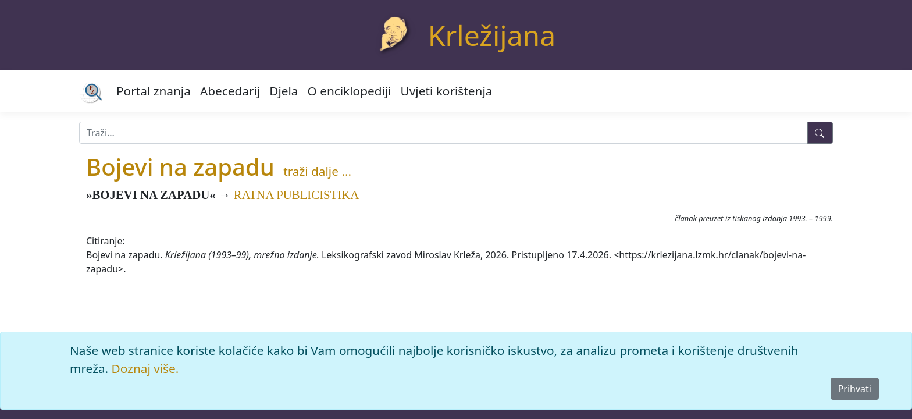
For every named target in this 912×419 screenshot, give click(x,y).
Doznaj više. (145, 368)
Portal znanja (153, 91)
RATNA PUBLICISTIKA (296, 194)
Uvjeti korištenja (447, 91)
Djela (283, 91)
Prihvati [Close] (854, 388)
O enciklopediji (349, 91)
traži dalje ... (317, 171)
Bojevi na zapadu (180, 167)
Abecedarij (230, 91)
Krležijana (491, 35)
